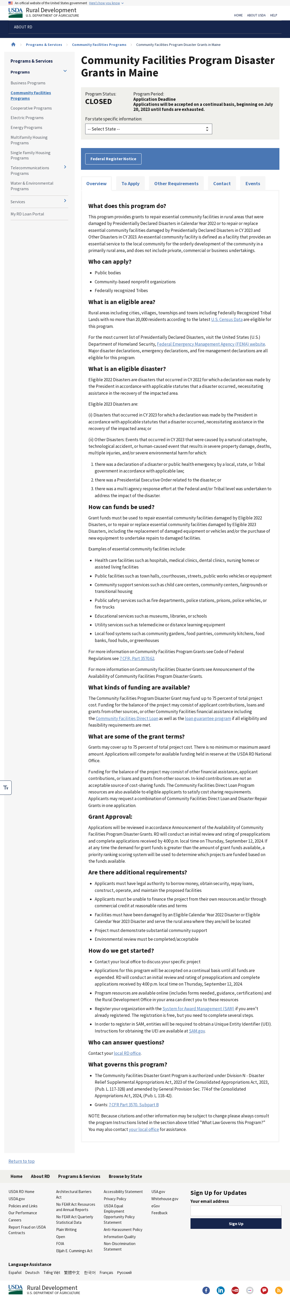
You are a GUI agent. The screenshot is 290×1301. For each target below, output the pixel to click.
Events (253, 183)
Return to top (21, 1161)
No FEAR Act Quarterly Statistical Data (74, 1219)
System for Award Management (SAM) (198, 1009)
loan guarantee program (208, 718)
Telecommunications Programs (30, 170)
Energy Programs (26, 127)
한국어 (90, 1272)
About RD (40, 1176)
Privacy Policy (115, 1198)
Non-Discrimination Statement (119, 1246)
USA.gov (158, 1191)
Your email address (210, 1201)
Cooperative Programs (31, 108)
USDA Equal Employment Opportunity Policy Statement (119, 1214)
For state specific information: (113, 119)
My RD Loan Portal (27, 213)
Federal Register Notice (113, 158)
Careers (14, 1219)
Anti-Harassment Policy (123, 1229)
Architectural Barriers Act (74, 1194)
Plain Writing (66, 1229)
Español (14, 1272)
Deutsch (32, 1272)
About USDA (256, 15)
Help (273, 15)
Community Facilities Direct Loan (127, 718)
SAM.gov (197, 1031)
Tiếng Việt (51, 1272)
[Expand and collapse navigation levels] (65, 71)
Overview (96, 183)
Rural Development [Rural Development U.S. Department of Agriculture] (48, 13)
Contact (222, 183)
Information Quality (120, 1236)
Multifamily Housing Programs (29, 140)
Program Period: (148, 94)
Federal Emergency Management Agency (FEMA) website (211, 344)
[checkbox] (6, 787)
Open (60, 1236)
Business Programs (28, 82)
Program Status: (100, 94)
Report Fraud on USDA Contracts (27, 1230)
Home (238, 15)
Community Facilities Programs (99, 44)
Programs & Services (44, 44)
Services (18, 201)
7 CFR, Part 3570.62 (137, 658)
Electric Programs (27, 117)
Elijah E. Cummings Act (74, 1250)
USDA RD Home (21, 1191)
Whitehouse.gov (164, 1198)
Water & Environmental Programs (32, 185)
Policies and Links (23, 1205)
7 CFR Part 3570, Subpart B (134, 1105)
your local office (144, 1129)
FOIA (60, 1243)
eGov (155, 1205)
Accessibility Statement (123, 1191)
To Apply (130, 183)
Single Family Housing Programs (31, 155)
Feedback (159, 1212)
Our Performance (22, 1212)
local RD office (127, 1053)
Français (106, 1272)
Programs (20, 72)
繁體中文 (72, 1272)
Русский (124, 1272)
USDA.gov (16, 1198)
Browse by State (125, 1176)
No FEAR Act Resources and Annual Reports (75, 1207)
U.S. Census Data (227, 319)
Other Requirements (176, 183)
